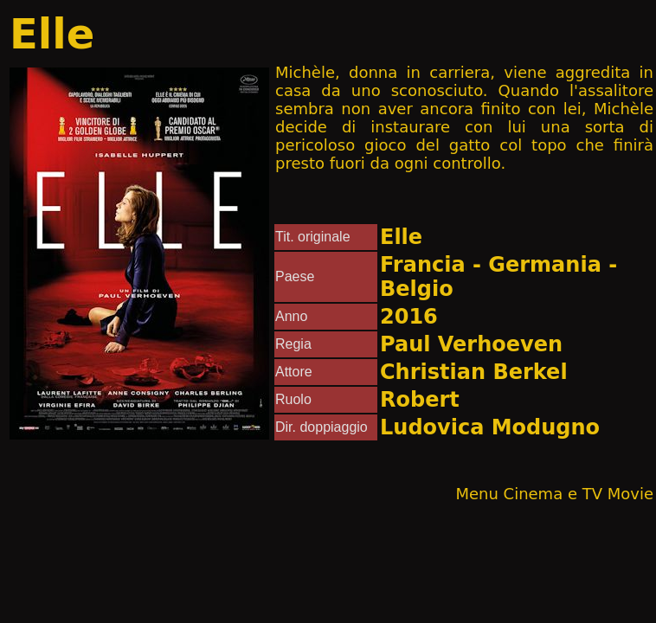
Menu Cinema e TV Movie (554, 494)
